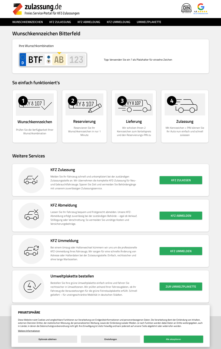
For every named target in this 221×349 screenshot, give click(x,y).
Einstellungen (110, 339)
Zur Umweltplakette (181, 286)
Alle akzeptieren (173, 339)
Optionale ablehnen (47, 339)
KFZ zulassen (181, 180)
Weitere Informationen (29, 330)
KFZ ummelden (181, 251)
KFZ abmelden (181, 215)
